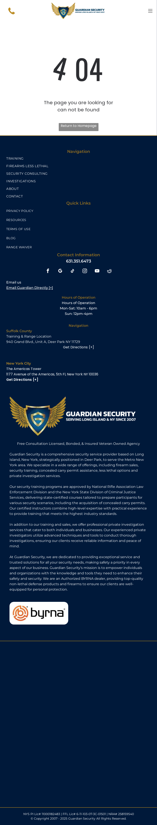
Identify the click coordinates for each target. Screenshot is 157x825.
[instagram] (84, 271)
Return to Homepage (79, 125)
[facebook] (47, 271)
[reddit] (109, 271)
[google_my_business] (60, 271)
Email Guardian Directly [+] (29, 288)
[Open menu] (150, 11)
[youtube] (97, 271)
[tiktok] (72, 271)
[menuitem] (78, 158)
